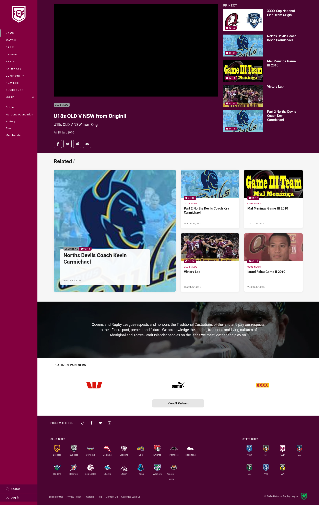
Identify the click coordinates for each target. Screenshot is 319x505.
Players (12, 82)
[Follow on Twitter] (100, 423)
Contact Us (112, 496)
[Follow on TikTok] (82, 423)
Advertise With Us (130, 496)
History (10, 121)
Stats (10, 61)
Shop (9, 128)
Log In (13, 497)
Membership (14, 135)
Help (100, 496)
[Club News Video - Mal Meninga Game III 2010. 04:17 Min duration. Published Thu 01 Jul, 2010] (273, 199)
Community (15, 75)
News (10, 33)
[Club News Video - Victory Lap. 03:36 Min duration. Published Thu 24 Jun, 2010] (210, 262)
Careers (90, 496)
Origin (10, 107)
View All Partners (178, 403)
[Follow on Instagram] (109, 423)
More (20, 97)
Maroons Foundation (19, 114)
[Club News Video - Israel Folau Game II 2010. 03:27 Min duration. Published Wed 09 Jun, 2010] (273, 262)
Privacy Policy (74, 496)
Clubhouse (15, 89)
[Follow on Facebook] (91, 423)
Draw (10, 47)
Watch (11, 40)
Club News (61, 105)
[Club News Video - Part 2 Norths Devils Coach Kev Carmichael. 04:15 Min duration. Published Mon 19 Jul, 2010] (210, 199)
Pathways (14, 68)
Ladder (11, 54)
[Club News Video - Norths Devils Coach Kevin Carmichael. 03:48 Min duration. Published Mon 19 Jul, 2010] (115, 231)
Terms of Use (56, 496)
